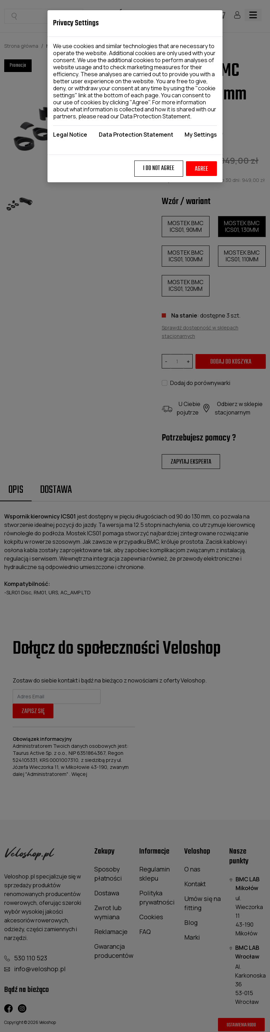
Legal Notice (70, 134)
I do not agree (158, 168)
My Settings (201, 134)
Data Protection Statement (155, 116)
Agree (201, 169)
